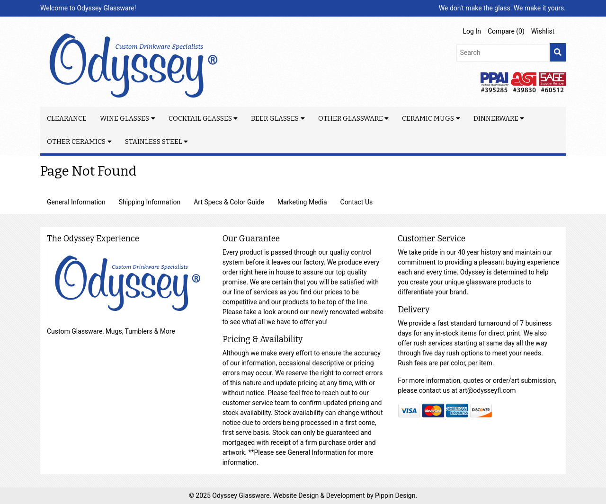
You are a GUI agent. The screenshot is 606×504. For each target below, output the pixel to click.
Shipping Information (149, 202)
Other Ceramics (76, 142)
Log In (472, 31)
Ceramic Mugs (428, 119)
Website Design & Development (319, 495)
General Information (76, 202)
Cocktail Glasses (200, 119)
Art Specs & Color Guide (229, 202)
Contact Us (356, 202)
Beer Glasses (275, 119)
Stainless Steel (153, 142)
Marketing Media (302, 202)
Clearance (67, 119)
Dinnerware (495, 119)
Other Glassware (350, 119)
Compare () (506, 31)
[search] (558, 52)
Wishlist (542, 31)
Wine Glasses (124, 119)
